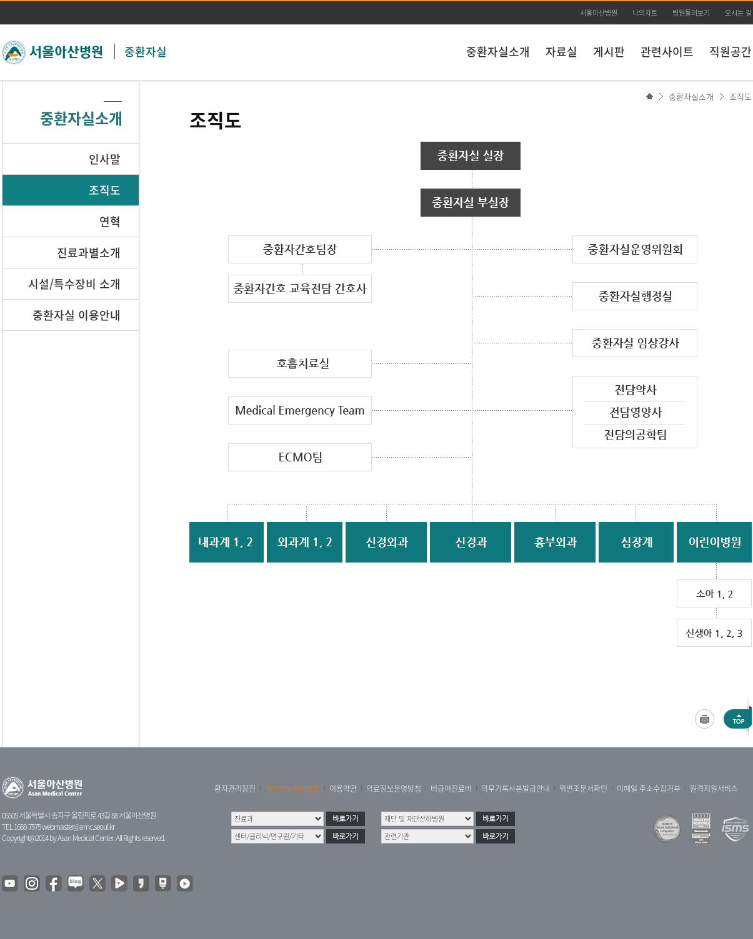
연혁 (110, 221)
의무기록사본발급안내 (515, 788)
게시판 (609, 51)
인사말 (105, 158)
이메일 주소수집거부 (649, 788)
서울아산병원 (598, 12)
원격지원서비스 (714, 788)
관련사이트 (667, 51)
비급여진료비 (451, 788)
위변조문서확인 (583, 788)
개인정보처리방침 (292, 788)
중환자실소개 (498, 51)
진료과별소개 (89, 252)
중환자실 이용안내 (76, 315)
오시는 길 (738, 12)
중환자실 (145, 51)
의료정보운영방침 (393, 788)
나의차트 (644, 12)
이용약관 (343, 788)
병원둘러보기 (691, 12)
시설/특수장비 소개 (74, 283)
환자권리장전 (235, 788)
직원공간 (730, 51)
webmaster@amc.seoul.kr (78, 826)
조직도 (740, 96)
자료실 (561, 51)
